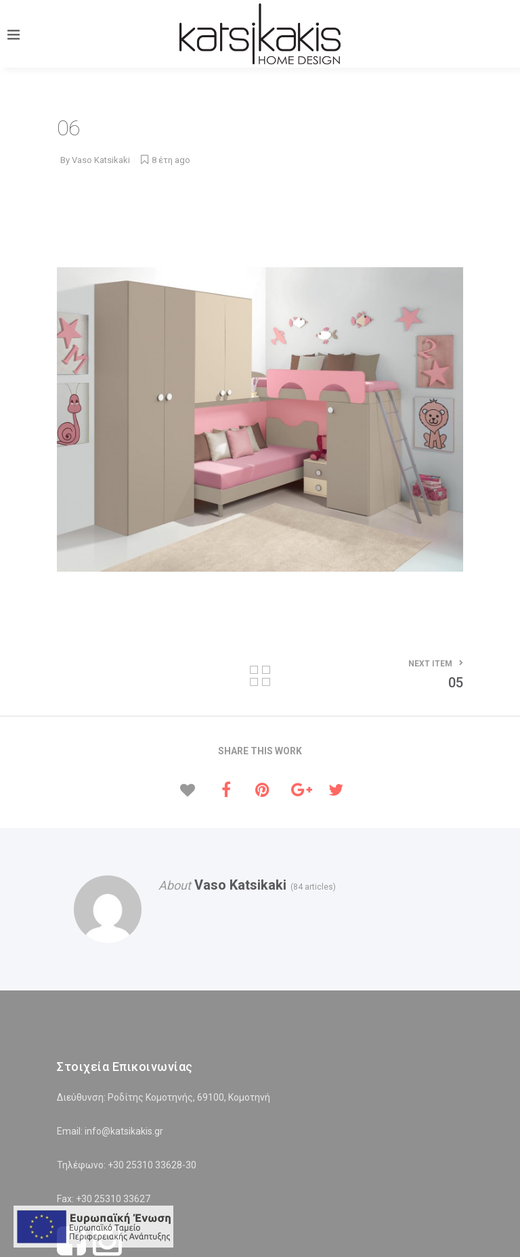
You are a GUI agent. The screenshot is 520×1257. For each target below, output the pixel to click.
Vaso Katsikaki (101, 160)
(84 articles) (311, 887)
